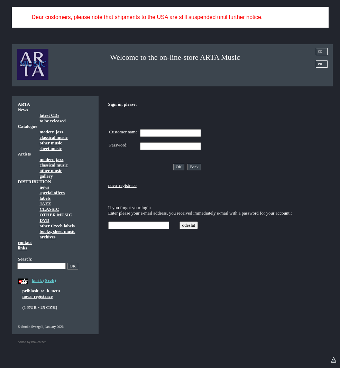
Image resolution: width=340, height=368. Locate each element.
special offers (52, 192)
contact (25, 242)
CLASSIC (49, 209)
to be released (53, 120)
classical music (54, 137)
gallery (46, 176)
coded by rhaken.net (32, 342)
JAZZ (45, 203)
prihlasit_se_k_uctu (41, 290)
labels (45, 198)
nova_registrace (37, 296)
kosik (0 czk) (44, 280)
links (22, 248)
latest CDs (49, 115)
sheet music (51, 148)
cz (320, 51)
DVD (44, 220)
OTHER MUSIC (56, 214)
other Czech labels (57, 225)
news (44, 187)
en (320, 63)
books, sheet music (57, 231)
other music (51, 142)
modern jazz (52, 131)
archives (48, 236)
